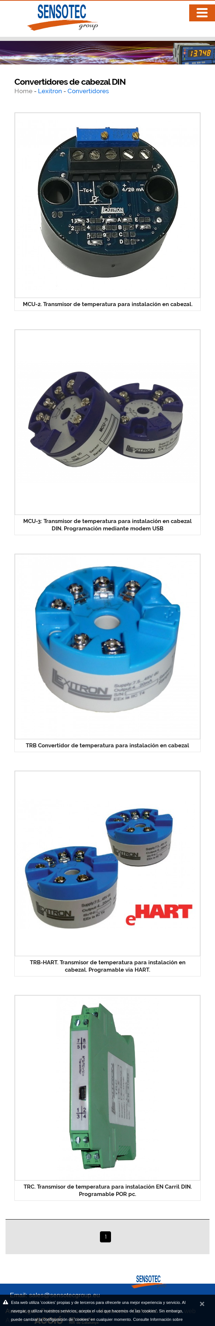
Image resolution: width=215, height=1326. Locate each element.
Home (24, 91)
